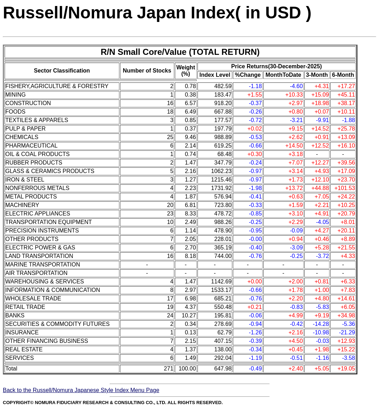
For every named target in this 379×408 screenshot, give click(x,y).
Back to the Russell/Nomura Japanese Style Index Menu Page (81, 390)
